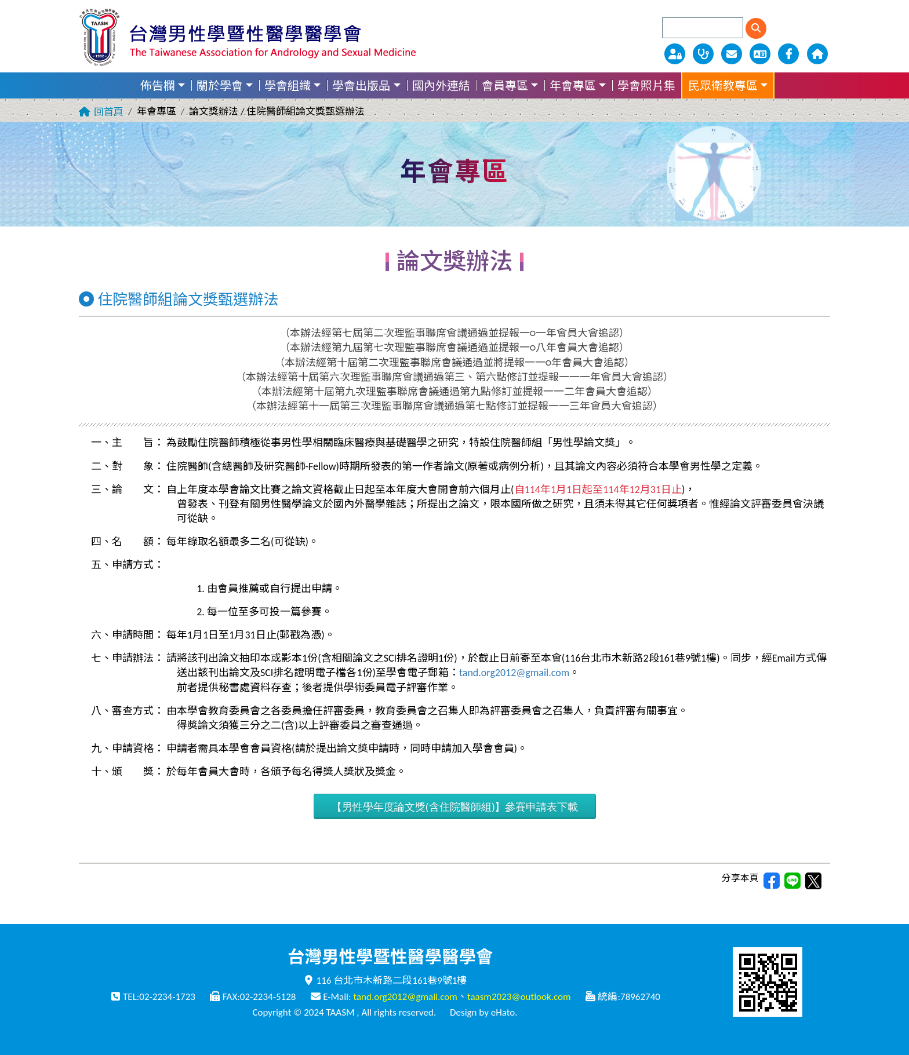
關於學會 (220, 86)
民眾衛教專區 (723, 86)
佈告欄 (157, 86)
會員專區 (505, 86)
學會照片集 (646, 86)
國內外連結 (441, 86)
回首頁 (108, 112)
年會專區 (573, 86)
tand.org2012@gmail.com (514, 672)
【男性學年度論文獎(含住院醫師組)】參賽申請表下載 (455, 806)
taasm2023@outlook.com (519, 997)
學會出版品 (361, 86)
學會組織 (287, 86)
